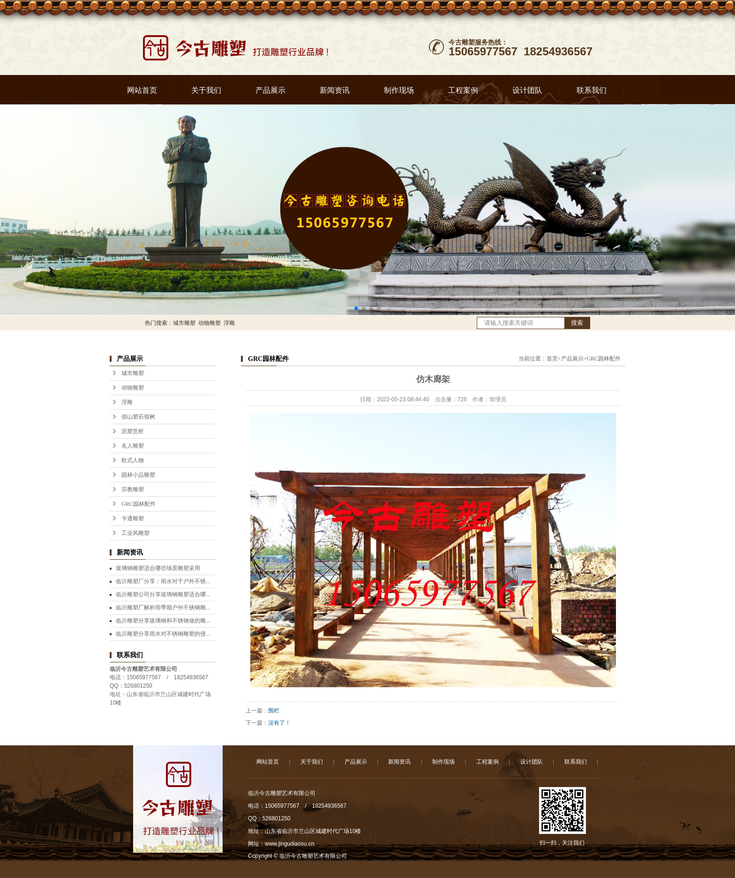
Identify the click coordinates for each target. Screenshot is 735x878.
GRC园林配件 (138, 504)
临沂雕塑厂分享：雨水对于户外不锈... (163, 581)
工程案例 (463, 90)
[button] (356, 308)
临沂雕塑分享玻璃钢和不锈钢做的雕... (163, 620)
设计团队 (527, 90)
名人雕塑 (132, 446)
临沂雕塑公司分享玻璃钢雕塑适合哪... (163, 594)
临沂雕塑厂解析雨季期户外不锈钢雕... (163, 607)
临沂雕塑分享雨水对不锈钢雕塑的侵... (163, 633)
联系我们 (592, 90)
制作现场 (399, 90)
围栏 (273, 710)
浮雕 (229, 323)
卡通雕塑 (132, 518)
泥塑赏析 (132, 431)
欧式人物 (132, 460)
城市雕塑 (184, 323)
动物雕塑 (209, 323)
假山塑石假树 (138, 416)
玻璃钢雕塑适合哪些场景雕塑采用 (158, 568)
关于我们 (206, 90)
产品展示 (270, 90)
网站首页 (142, 90)
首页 (552, 358)
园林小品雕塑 (138, 475)
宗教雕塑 (132, 489)
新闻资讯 (335, 90)
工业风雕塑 (135, 533)
